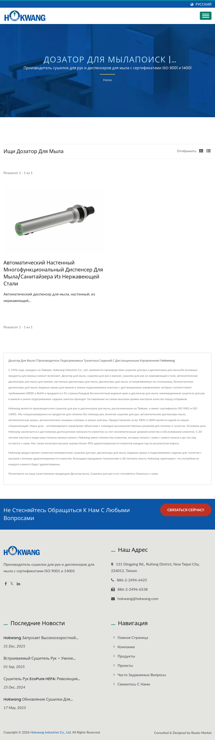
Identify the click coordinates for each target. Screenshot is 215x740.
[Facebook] (6, 583)
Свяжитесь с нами (134, 684)
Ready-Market (201, 733)
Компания (126, 646)
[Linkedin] (18, 583)
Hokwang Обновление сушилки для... (38, 699)
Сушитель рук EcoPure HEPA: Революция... (42, 679)
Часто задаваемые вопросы (142, 674)
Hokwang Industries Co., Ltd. (50, 732)
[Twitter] (12, 583)
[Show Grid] (201, 151)
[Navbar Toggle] (205, 16)
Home (107, 80)
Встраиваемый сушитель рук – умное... (40, 658)
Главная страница (133, 637)
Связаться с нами (147, 473)
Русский (203, 4)
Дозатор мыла (79, 473)
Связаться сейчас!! (185, 510)
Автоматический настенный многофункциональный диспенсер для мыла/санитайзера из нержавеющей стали (53, 273)
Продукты (126, 656)
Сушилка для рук (101, 473)
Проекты (125, 665)
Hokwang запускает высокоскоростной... (41, 638)
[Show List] (208, 151)
